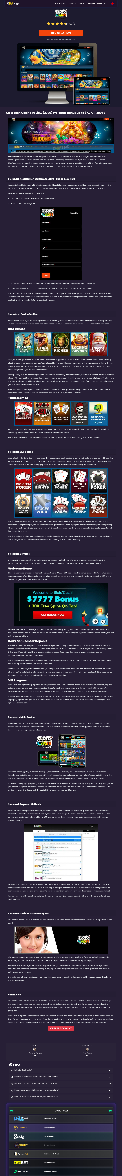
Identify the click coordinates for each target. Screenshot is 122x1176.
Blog (99, 3)
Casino (81, 3)
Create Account (61, 1028)
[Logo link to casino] (61, 14)
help (60, 39)
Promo (91, 3)
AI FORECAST (61, 3)
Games (72, 3)
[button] (61, 1070)
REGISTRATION (61, 33)
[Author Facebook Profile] (35, 1055)
